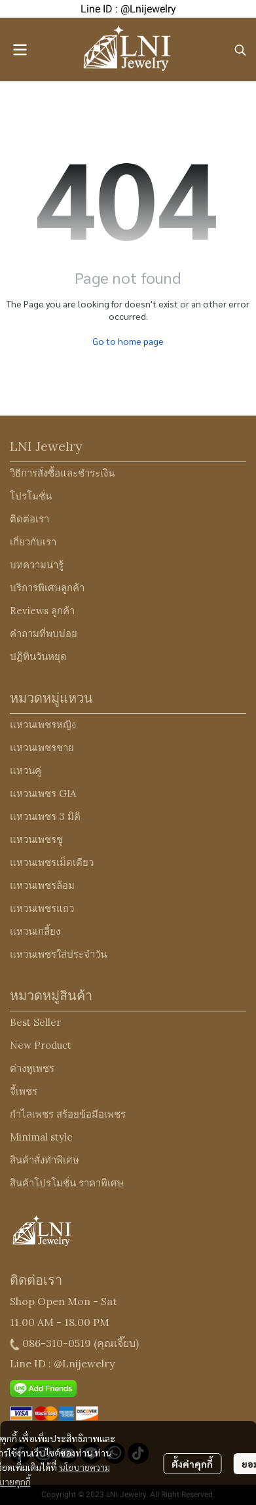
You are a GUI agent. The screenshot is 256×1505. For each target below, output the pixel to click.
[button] (240, 50)
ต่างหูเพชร (32, 1068)
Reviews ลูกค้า (42, 610)
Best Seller (35, 1022)
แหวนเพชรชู (36, 839)
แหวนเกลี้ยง (35, 931)
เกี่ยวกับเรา (33, 542)
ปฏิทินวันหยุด (38, 656)
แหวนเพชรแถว (42, 908)
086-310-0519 (56, 1343)
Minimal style (41, 1137)
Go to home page (128, 341)
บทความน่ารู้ (37, 564)
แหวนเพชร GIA (43, 793)
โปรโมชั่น (31, 496)
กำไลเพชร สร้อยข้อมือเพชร (68, 1114)
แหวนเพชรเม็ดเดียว (52, 862)
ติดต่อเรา (29, 519)
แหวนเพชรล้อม (42, 885)
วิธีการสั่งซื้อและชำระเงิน (62, 473)
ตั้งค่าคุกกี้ (192, 1464)
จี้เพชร (23, 1091)
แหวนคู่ (25, 770)
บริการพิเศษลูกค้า (47, 587)
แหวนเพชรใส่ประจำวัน (58, 954)
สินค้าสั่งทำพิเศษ (44, 1160)
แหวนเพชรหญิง (43, 724)
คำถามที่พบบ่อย (43, 633)
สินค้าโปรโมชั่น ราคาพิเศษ (67, 1183)
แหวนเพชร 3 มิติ (45, 816)
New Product (40, 1045)
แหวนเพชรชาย (42, 747)
